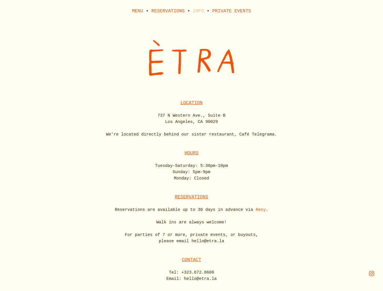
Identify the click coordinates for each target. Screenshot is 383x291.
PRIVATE (222, 11)
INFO (198, 11)
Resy (261, 209)
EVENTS (242, 11)
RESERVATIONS (168, 11)
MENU (137, 11)
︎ (371, 274)
